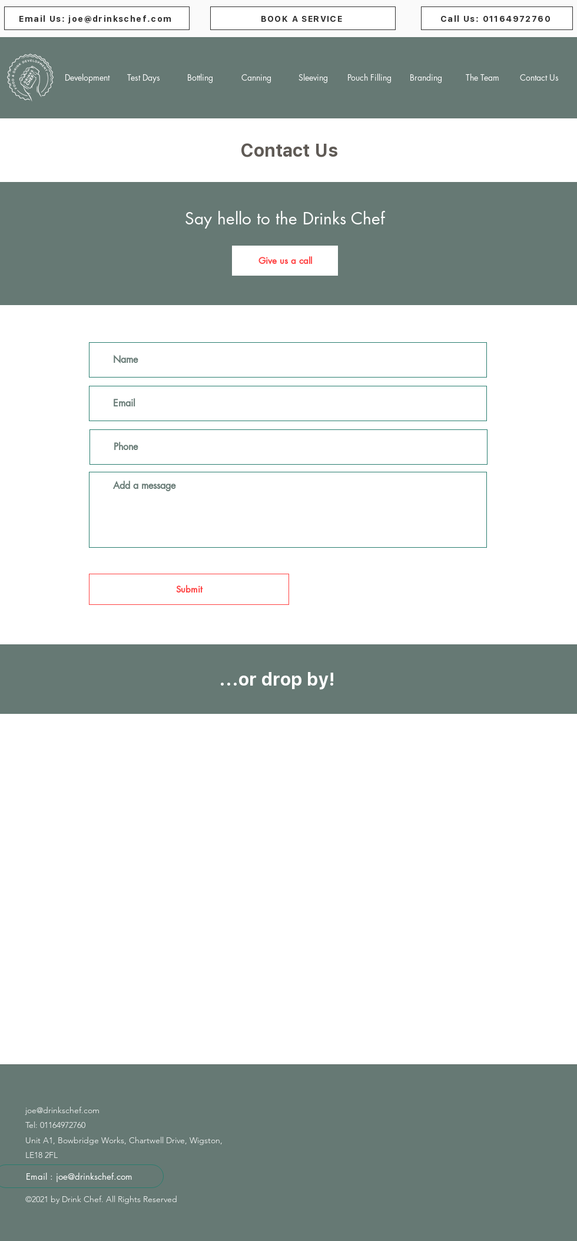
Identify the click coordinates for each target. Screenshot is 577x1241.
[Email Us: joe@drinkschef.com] (97, 18)
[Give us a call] (285, 261)
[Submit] (189, 589)
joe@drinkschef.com (62, 1110)
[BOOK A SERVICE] (303, 18)
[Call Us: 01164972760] (497, 18)
